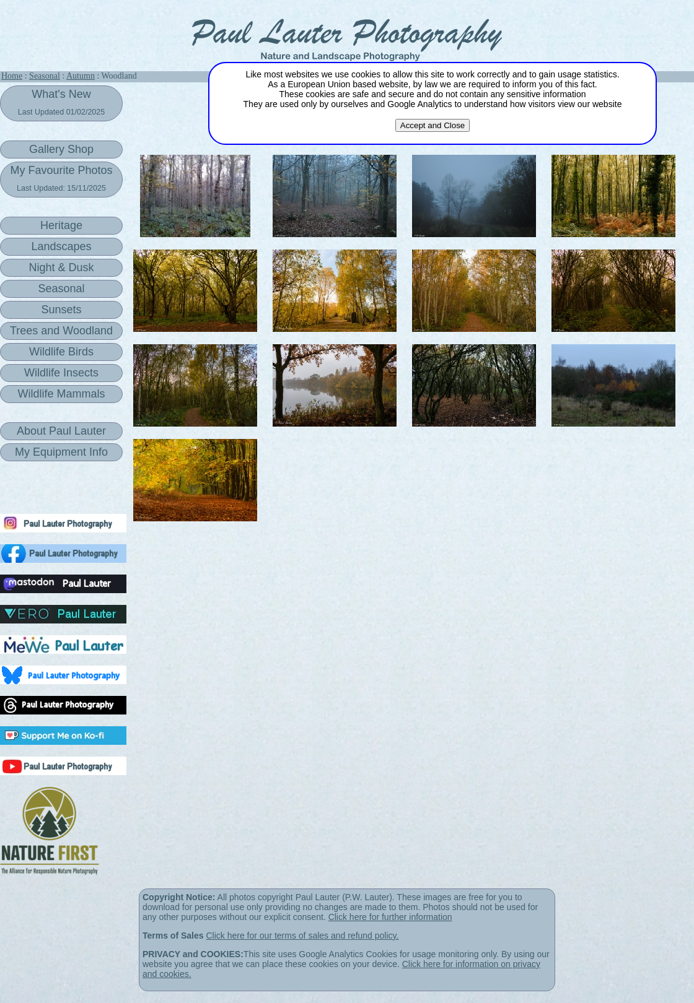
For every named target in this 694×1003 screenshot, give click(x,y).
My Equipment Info (61, 452)
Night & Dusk (61, 267)
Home (11, 75)
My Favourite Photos (61, 178)
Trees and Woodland (61, 330)
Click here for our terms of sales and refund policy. (302, 935)
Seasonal (44, 75)
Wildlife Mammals (61, 394)
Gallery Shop (61, 149)
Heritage (61, 225)
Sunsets (61, 309)
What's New (61, 102)
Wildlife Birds (61, 351)
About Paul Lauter (61, 431)
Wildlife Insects (61, 373)
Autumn (80, 75)
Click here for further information (390, 917)
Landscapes (61, 246)
